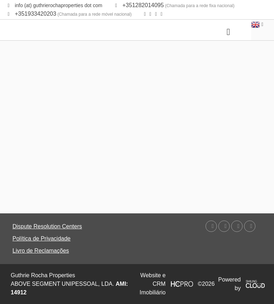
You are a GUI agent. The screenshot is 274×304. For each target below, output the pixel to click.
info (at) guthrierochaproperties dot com (58, 5)
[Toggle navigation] (228, 32)
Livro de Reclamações (40, 251)
